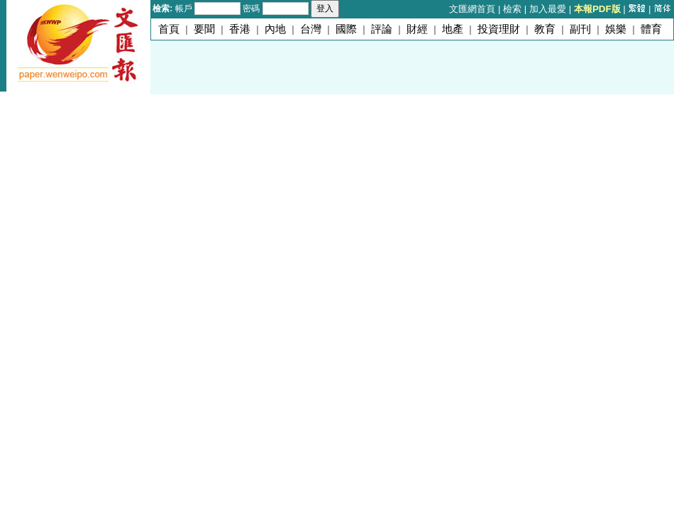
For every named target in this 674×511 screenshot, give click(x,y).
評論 (381, 29)
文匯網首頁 (472, 9)
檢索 (512, 9)
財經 (417, 29)
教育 (545, 29)
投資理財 (498, 29)
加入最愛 (547, 9)
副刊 (580, 29)
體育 (651, 29)
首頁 (168, 29)
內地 (275, 29)
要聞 (204, 29)
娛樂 (615, 29)
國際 (346, 29)
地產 (452, 29)
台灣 (310, 29)
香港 (239, 29)
